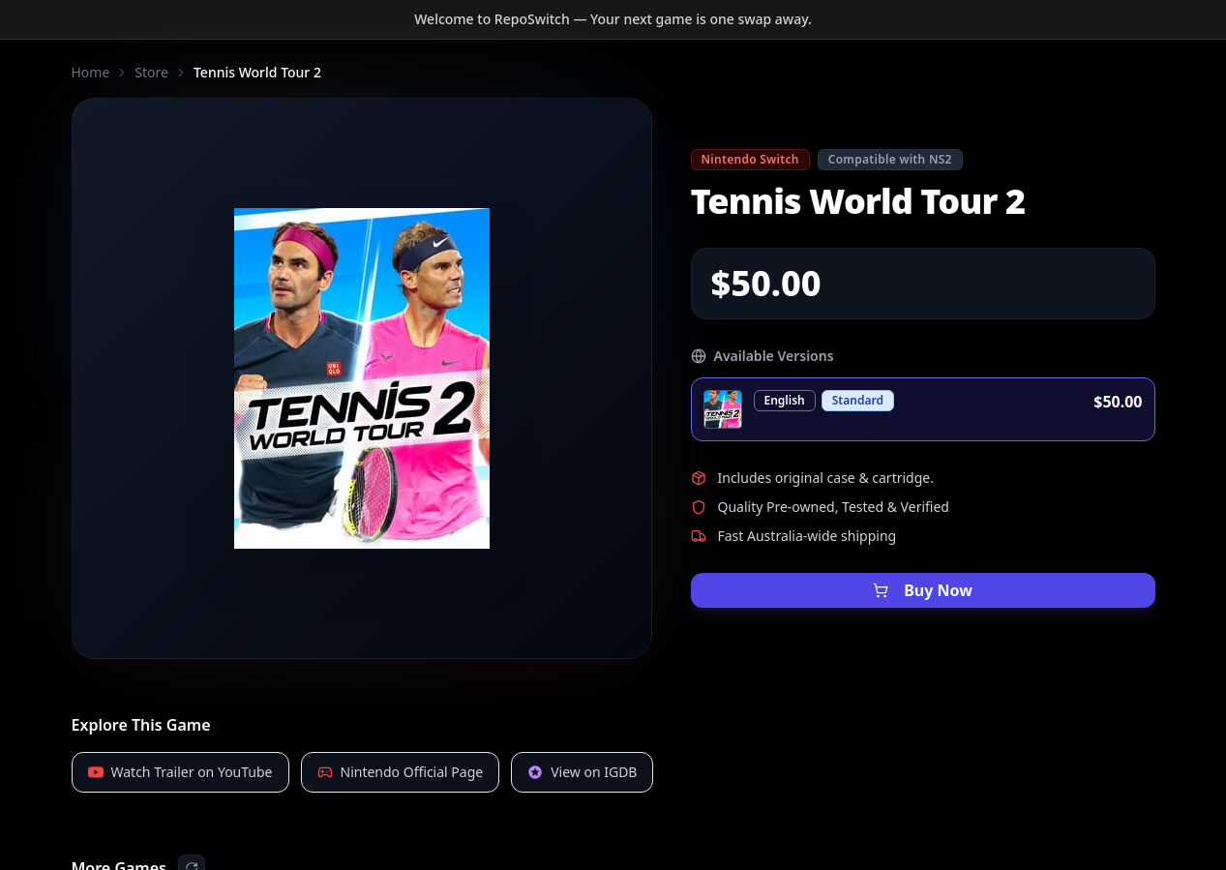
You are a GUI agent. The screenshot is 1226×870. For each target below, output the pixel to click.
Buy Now (922, 590)
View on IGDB (582, 772)
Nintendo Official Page (400, 772)
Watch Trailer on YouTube (180, 772)
